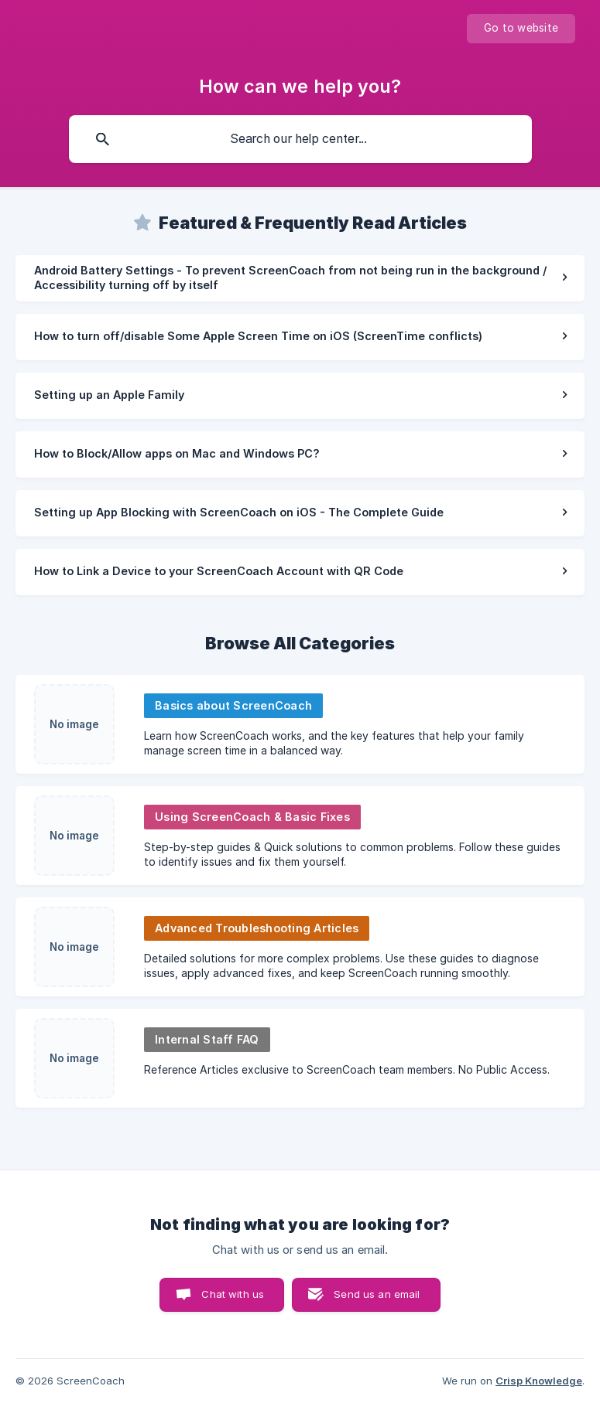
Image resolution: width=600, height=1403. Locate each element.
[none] (521, 28)
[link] (300, 278)
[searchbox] (300, 139)
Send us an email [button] (377, 1294)
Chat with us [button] (232, 1294)
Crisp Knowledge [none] (538, 1380)
